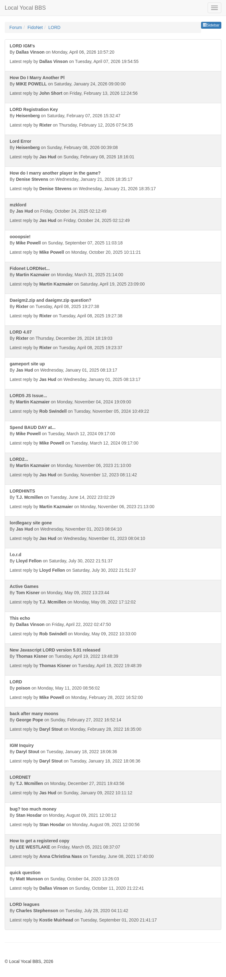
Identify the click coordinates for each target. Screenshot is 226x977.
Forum (15, 27)
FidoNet (35, 27)
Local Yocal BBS (25, 8)
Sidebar (211, 25)
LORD (54, 27)
